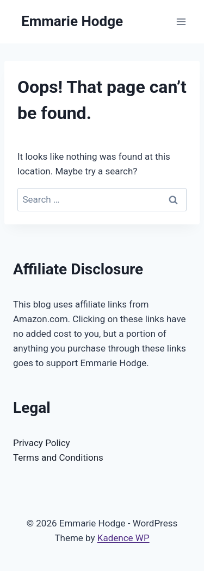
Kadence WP (123, 537)
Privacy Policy (41, 442)
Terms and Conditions (58, 457)
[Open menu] (181, 21)
